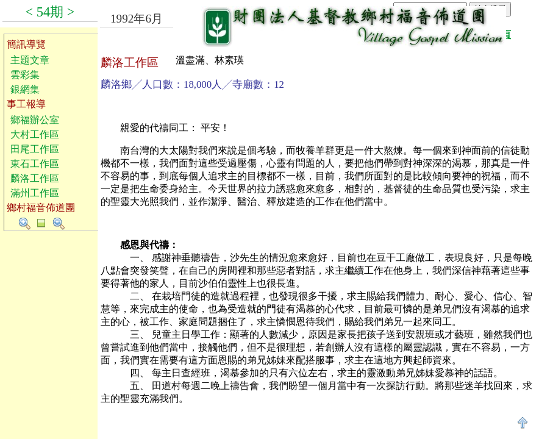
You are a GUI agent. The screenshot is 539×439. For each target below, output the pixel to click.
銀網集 (25, 89)
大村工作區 (34, 134)
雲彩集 (25, 75)
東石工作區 (34, 164)
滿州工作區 (34, 193)
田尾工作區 (34, 149)
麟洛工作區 (34, 178)
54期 (50, 12)
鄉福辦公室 (34, 120)
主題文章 (29, 60)
